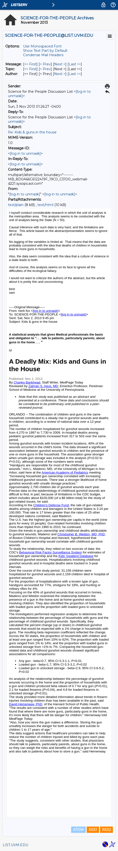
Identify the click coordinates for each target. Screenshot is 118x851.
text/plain (16, 205)
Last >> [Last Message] (75, 64)
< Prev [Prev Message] (45, 64)
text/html (45, 205)
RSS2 (106, 830)
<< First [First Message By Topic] (30, 69)
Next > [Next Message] (59, 64)
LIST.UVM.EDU (15, 845)
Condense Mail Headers (43, 55)
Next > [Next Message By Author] (59, 74)
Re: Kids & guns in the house (32, 132)
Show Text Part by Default (45, 50)
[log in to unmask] (25, 153)
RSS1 (93, 830)
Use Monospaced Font (42, 46)
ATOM (78, 830)
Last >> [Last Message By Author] (75, 74)
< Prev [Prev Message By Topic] (45, 69)
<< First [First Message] (30, 64)
